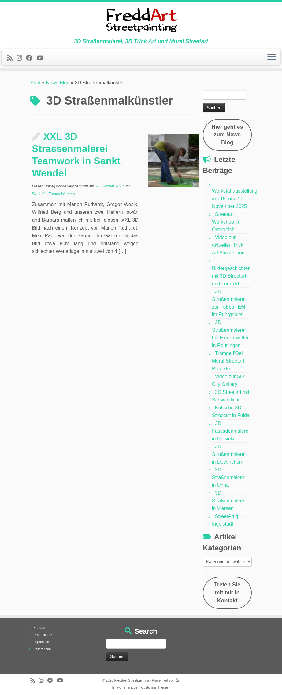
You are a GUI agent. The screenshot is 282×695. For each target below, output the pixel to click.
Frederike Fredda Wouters (53, 194)
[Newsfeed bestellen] (12, 57)
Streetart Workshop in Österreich (225, 222)
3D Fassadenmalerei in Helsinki (231, 431)
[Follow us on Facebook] (31, 57)
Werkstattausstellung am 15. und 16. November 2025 (234, 198)
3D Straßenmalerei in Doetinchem (228, 454)
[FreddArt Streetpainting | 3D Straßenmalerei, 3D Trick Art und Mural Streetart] (141, 20)
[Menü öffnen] (271, 57)
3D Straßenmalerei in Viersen (228, 500)
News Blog (57, 82)
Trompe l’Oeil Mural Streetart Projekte (228, 361)
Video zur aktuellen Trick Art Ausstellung (228, 245)
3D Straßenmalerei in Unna (228, 477)
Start (35, 82)
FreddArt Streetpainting (131, 680)
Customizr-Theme (154, 687)
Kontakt (39, 628)
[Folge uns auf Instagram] (21, 57)
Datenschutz (42, 635)
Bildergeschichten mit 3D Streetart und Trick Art (231, 276)
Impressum (41, 642)
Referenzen (42, 649)
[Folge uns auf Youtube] (41, 57)
